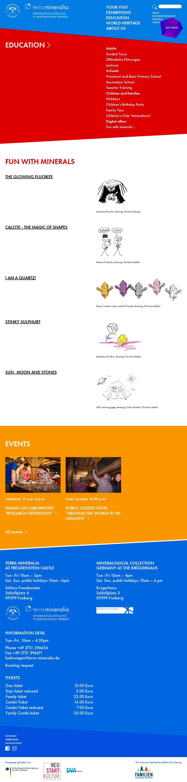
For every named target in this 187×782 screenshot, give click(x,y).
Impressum (11, 739)
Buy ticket (173, 30)
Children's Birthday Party (125, 104)
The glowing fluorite (29, 176)
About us (116, 28)
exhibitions (118, 12)
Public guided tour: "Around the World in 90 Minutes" (93, 513)
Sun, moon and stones (31, 372)
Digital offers (116, 121)
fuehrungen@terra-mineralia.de (32, 657)
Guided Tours (116, 54)
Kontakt (11, 735)
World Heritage (123, 23)
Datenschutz (13, 743)
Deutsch (157, 19)
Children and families (123, 93)
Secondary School (120, 82)
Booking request (19, 665)
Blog (155, 12)
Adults (111, 48)
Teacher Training (119, 88)
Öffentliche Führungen (123, 59)
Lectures (112, 65)
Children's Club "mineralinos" (128, 116)
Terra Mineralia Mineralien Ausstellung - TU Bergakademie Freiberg (35, 10)
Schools (112, 71)
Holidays (113, 99)
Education (117, 17)
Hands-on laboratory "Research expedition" (29, 510)
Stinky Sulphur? (22, 321)
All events (14, 531)
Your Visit (117, 7)
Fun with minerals (119, 127)
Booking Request (163, 16)
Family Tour (115, 110)
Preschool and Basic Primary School (133, 76)
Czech (156, 22)
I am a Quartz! (20, 277)
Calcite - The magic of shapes (36, 227)
